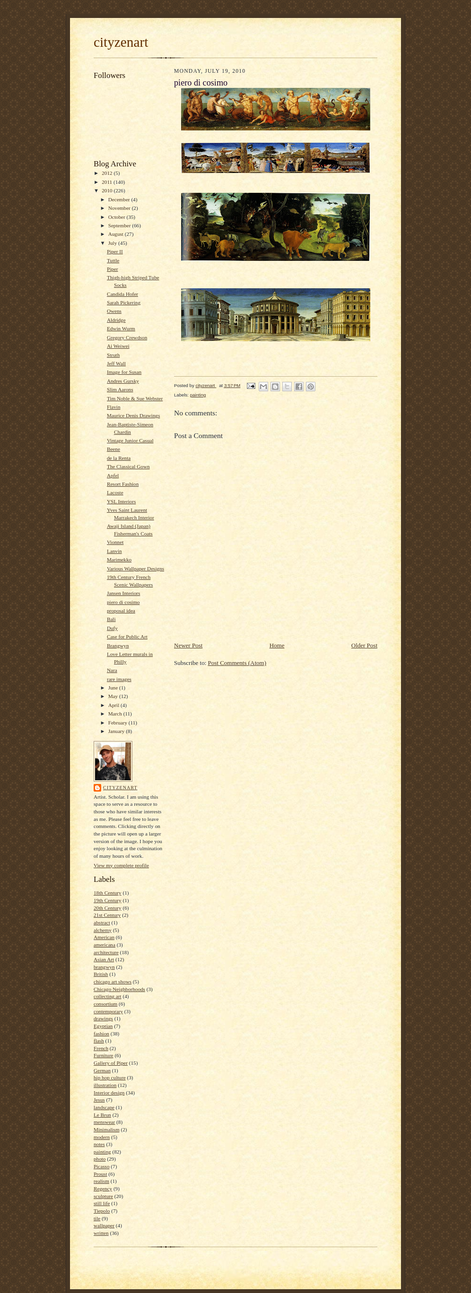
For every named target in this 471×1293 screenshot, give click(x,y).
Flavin (114, 407)
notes (99, 1144)
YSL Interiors (121, 501)
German (102, 1070)
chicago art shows (112, 981)
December (119, 199)
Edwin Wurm (121, 328)
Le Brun (102, 1115)
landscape (104, 1107)
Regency (103, 1188)
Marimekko (119, 559)
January (117, 731)
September (120, 225)
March (115, 713)
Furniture (103, 1055)
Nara (112, 670)
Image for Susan (124, 372)
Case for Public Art (127, 636)
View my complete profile (121, 865)
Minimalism (107, 1129)
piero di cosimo (123, 602)
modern (102, 1137)
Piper (112, 269)
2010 (107, 190)
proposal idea (121, 610)
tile (97, 1218)
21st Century (107, 915)
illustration (105, 1085)
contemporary (108, 1011)
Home (277, 645)
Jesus (99, 1100)
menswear (104, 1122)
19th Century (108, 900)
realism (101, 1181)
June (113, 687)
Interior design (109, 1092)
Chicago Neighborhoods (119, 989)
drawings (103, 1018)
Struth (113, 355)
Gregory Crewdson (127, 337)
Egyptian (103, 1026)
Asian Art (104, 959)
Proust (100, 1174)
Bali (111, 619)
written (101, 1233)
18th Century (108, 893)
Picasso (102, 1166)
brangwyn (104, 967)
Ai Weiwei (118, 346)
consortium (105, 1004)
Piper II (115, 251)
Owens (114, 311)
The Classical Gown (128, 466)
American (104, 937)
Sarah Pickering (123, 302)
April (114, 705)
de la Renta (119, 458)
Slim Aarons (120, 389)
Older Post (364, 645)
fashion (101, 1033)
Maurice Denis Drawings (133, 415)
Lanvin (114, 551)
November (120, 208)
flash (99, 1040)
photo (99, 1159)
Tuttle (113, 260)
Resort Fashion (123, 484)
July (113, 243)
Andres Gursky (123, 381)
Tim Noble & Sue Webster (135, 398)
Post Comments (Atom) (237, 662)
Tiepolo (102, 1211)
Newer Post (188, 645)
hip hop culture (110, 1077)
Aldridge (116, 320)
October (117, 217)
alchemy (103, 930)
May (113, 696)
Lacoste (115, 492)
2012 (107, 173)
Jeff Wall (116, 363)
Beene (113, 449)
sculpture (103, 1196)
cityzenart (121, 42)
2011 (107, 182)
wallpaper (104, 1225)
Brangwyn (118, 645)
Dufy (112, 628)
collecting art (108, 996)
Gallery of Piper (111, 1063)
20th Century (108, 908)
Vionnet (115, 542)
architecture (106, 952)
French (101, 1048)
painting (102, 1152)
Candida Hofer (122, 294)
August (116, 234)
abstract (102, 922)
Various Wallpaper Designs (135, 568)
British (101, 974)
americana (104, 945)
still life (102, 1203)
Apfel (113, 475)
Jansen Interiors (123, 593)
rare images (119, 679)
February (118, 722)
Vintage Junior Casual (130, 440)
